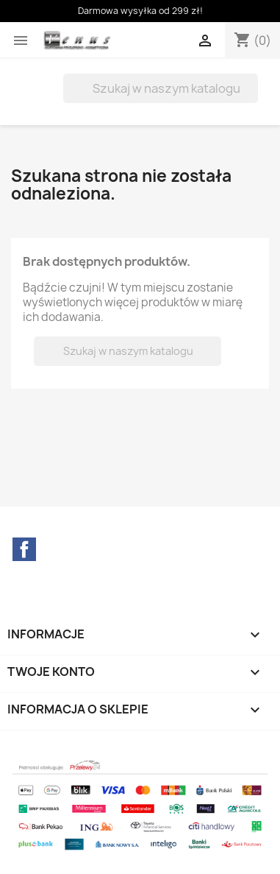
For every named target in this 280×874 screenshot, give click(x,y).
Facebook (24, 549)
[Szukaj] (160, 88)
